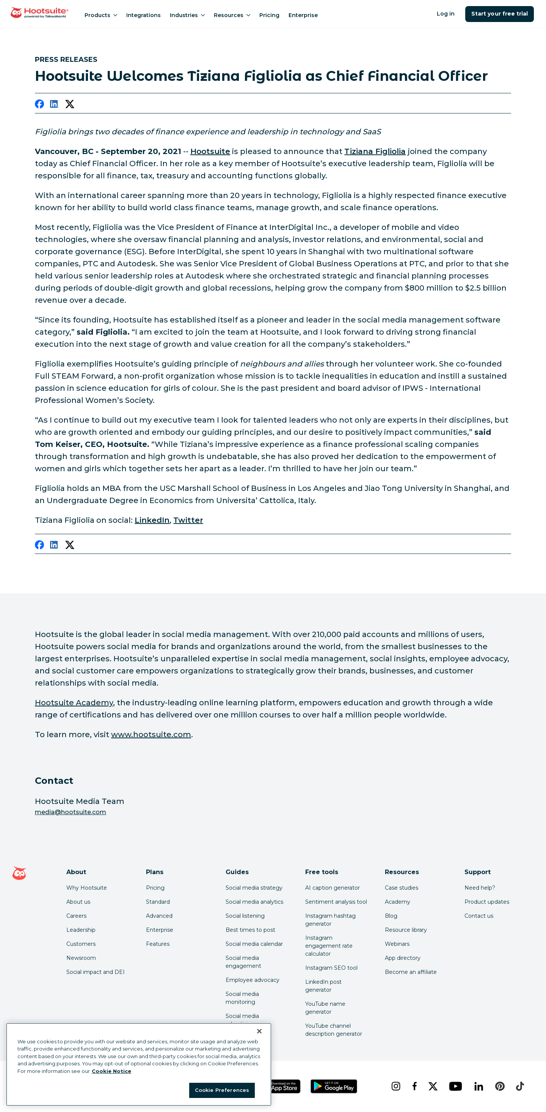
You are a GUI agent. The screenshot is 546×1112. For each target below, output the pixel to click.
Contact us (478, 915)
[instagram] (395, 1086)
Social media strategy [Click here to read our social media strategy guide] (254, 887)
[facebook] (39, 105)
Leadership (81, 929)
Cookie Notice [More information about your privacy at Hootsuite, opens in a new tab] (111, 1071)
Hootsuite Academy (74, 702)
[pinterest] (499, 1086)
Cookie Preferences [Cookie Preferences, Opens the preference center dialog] (222, 1090)
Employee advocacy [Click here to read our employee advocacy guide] (252, 980)
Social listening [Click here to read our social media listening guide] (245, 915)
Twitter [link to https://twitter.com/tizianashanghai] (188, 520)
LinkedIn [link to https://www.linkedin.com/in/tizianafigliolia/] (152, 520)
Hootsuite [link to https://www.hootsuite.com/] (210, 151)
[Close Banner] (259, 1031)
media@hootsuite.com (70, 812)
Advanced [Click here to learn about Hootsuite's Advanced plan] (159, 915)
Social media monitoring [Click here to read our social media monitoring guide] (242, 998)
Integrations (143, 15)
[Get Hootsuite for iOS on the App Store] (280, 1086)
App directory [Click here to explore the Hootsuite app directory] (402, 958)
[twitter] (69, 105)
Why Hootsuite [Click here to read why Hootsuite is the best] (86, 887)
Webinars (397, 944)
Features (157, 944)
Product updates (486, 901)
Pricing (269, 15)
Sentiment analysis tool (336, 901)
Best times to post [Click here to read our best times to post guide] (250, 929)
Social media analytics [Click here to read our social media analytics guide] (254, 901)
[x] (432, 1086)
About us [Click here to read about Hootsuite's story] (78, 901)
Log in (446, 13)
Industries (187, 15)
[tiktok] (520, 1086)
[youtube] (455, 1086)
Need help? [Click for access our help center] (479, 887)
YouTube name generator (325, 1007)
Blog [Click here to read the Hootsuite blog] (391, 915)
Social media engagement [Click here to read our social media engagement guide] (243, 962)
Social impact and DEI (95, 972)
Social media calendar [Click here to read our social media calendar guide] (254, 944)
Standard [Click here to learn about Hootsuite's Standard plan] (158, 901)
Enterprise (303, 15)
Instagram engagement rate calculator (329, 945)
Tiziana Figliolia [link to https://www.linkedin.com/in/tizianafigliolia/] (375, 151)
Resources (232, 15)
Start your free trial (499, 13)
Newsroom (81, 958)
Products (101, 15)
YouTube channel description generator (333, 1029)
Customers (81, 944)
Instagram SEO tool (331, 967)
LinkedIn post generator (323, 985)
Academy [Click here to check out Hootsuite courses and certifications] (397, 901)
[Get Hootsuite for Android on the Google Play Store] (334, 1086)
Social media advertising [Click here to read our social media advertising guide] (242, 1020)
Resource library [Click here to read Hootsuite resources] (406, 929)
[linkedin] (54, 105)
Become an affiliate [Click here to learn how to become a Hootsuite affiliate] (411, 972)
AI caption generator (332, 887)
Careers (76, 915)
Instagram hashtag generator (330, 919)
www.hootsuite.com (151, 734)
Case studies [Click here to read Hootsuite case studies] (401, 887)
